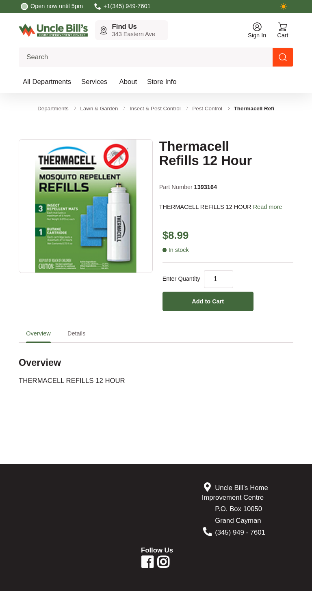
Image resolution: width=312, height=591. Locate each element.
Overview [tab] (38, 333)
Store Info (162, 82)
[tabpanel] (156, 364)
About (128, 82)
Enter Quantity (181, 278)
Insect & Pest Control (155, 108)
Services (94, 82)
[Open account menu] (257, 30)
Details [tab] (76, 333)
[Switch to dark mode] (283, 6)
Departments (53, 108)
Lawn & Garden (99, 108)
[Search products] (283, 57)
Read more (267, 207)
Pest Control (207, 108)
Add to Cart (208, 301)
